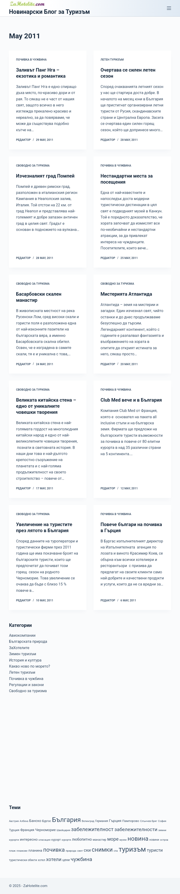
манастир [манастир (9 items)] (99, 839)
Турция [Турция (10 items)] (14, 830)
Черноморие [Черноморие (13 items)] (45, 830)
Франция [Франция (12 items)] (27, 830)
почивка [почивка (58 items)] (54, 850)
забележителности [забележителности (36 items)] (135, 829)
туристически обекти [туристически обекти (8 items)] (23, 860)
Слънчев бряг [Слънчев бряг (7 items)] (148, 821)
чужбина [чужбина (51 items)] (81, 859)
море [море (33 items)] (112, 839)
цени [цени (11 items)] (66, 860)
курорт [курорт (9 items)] (56, 839)
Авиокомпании (22, 635)
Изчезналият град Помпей (45, 176)
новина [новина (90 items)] (138, 838)
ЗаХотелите (19, 648)
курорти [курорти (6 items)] (66, 839)
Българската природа (28, 641)
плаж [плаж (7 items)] (12, 850)
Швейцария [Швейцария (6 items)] (63, 830)
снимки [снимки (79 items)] (102, 849)
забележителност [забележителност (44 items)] (92, 829)
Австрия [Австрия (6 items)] (14, 821)
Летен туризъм (112, 59)
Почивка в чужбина (31, 59)
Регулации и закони (26, 685)
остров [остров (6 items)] (164, 839)
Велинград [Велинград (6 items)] (88, 821)
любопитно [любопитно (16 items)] (82, 839)
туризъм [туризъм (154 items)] (132, 849)
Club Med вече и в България (131, 400)
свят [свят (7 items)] (80, 850)
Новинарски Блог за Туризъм (49, 11)
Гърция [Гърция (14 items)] (115, 821)
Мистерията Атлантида (126, 294)
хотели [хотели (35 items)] (53, 859)
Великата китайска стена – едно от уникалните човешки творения (46, 406)
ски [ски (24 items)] (87, 850)
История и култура (25, 660)
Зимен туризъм (22, 654)
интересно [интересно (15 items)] (29, 839)
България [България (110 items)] (66, 820)
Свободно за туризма (32, 165)
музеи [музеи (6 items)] (123, 839)
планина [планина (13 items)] (35, 850)
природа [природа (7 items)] (71, 850)
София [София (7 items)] (162, 821)
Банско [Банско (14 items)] (35, 821)
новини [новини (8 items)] (154, 839)
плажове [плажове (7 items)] (21, 850)
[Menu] (169, 8)
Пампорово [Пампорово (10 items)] (130, 821)
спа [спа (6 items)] (116, 850)
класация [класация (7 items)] (45, 839)
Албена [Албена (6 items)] (24, 821)
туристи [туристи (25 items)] (155, 850)
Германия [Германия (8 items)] (101, 821)
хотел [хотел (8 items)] (41, 860)
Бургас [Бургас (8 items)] (46, 821)
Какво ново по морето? (29, 666)
